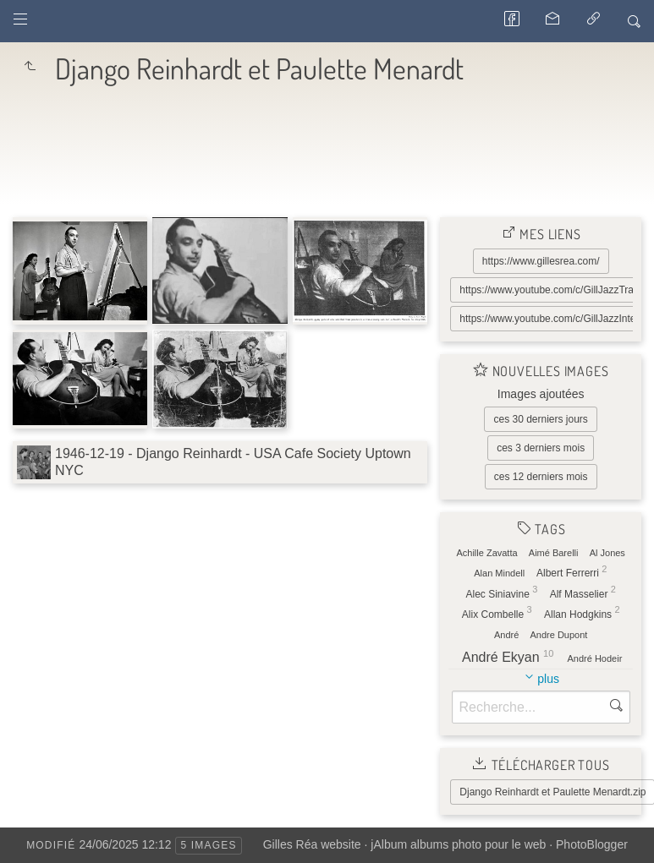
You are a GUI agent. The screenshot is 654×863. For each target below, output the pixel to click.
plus (548, 678)
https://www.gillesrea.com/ (541, 261)
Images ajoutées (541, 394)
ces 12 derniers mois (541, 477)
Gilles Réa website (312, 844)
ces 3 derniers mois (541, 448)
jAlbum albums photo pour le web (458, 844)
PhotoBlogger (592, 844)
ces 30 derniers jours (540, 419)
